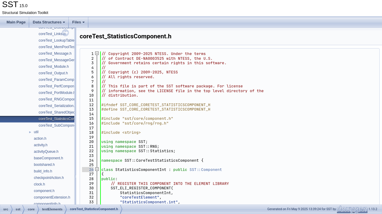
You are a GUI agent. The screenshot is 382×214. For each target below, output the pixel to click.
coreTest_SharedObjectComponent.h (68, 112)
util (36, 132)
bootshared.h (44, 165)
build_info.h (43, 171)
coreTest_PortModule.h (57, 93)
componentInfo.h (47, 204)
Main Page (16, 22)
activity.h (41, 145)
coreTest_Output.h (53, 73)
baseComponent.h (48, 158)
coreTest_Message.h (55, 53)
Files (78, 22)
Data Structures (49, 22)
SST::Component (205, 169)
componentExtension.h (52, 197)
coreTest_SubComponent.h (60, 125)
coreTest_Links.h (52, 34)
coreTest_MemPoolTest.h (59, 47)
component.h (44, 191)
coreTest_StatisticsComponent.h (64, 119)
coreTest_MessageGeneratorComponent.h (72, 60)
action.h (40, 138)
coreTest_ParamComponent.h (62, 80)
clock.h (39, 184)
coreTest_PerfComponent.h (60, 86)
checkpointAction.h (49, 178)
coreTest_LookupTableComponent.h (67, 40)
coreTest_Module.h (54, 66)
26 (88, 169)
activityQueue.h (46, 152)
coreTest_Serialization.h (57, 106)
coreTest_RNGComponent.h (61, 99)
